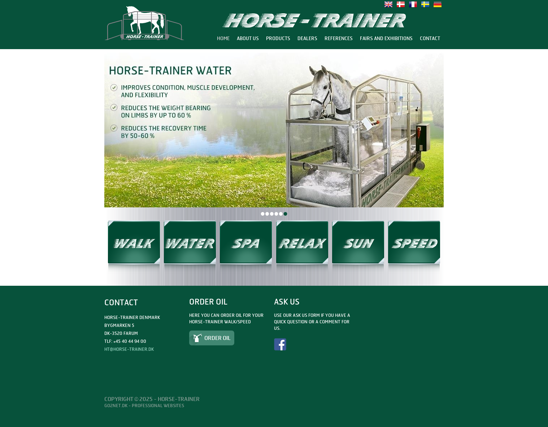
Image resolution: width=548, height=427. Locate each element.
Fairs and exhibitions (386, 38)
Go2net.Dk (115, 405)
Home (223, 38)
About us (248, 38)
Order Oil (217, 338)
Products (278, 38)
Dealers (307, 38)
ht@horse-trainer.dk (129, 349)
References (339, 38)
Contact (430, 38)
